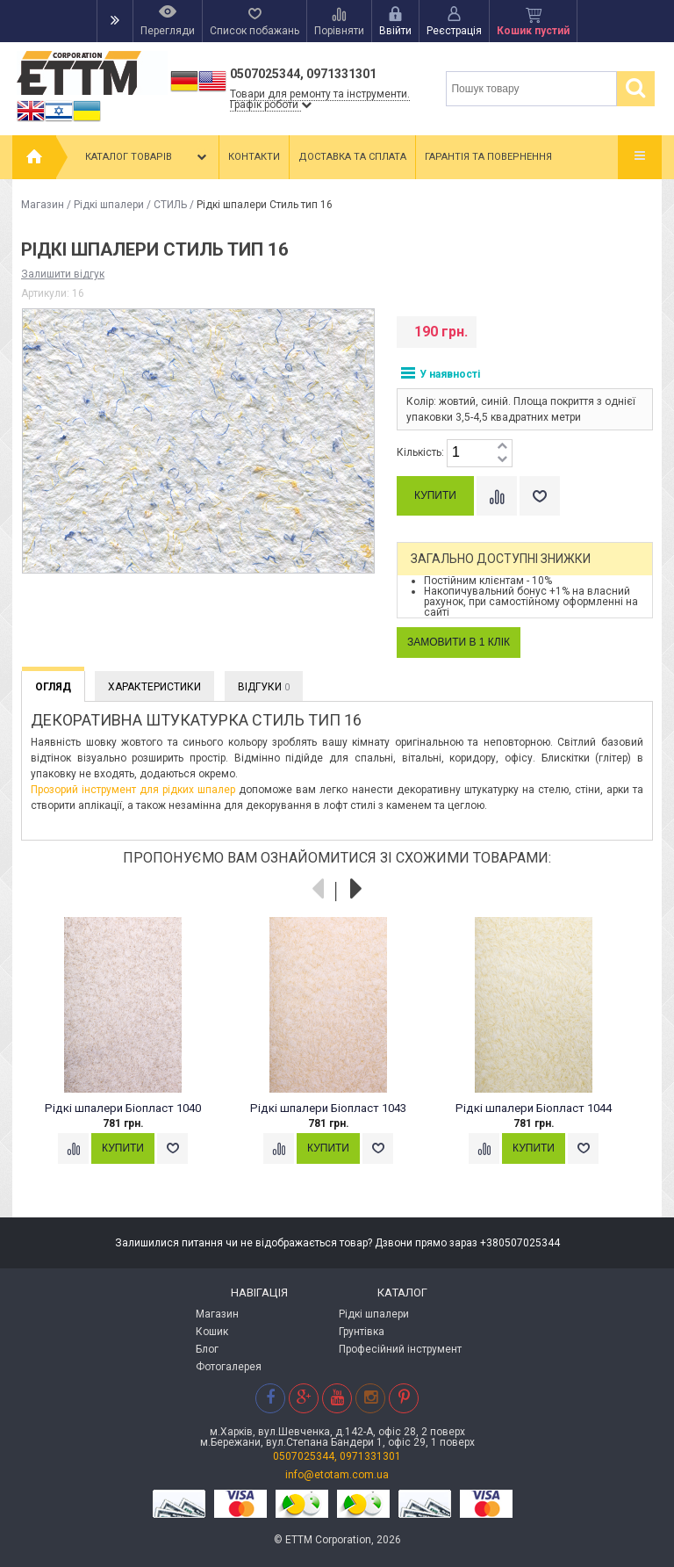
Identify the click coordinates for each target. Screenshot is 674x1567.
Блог (207, 1349)
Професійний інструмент (400, 1349)
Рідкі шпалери (109, 205)
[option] (132, 1057)
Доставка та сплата (352, 156)
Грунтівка (361, 1331)
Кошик (212, 1331)
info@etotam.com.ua (337, 1475)
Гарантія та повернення (488, 156)
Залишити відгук (62, 274)
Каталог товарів (147, 157)
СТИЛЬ (170, 205)
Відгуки (264, 687)
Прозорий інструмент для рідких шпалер (133, 790)
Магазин (42, 205)
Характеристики (154, 687)
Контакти (254, 156)
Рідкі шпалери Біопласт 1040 (123, 1108)
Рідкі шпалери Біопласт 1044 (533, 1108)
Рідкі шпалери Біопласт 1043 (328, 1108)
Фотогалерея (229, 1367)
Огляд (53, 687)
